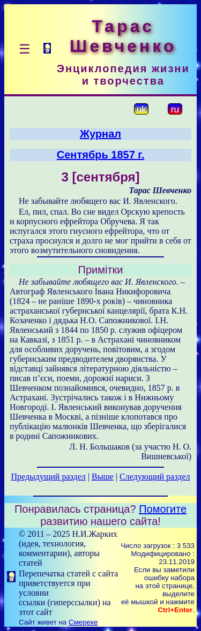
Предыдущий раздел (48, 476)
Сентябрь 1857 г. (100, 155)
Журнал (100, 134)
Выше (103, 476)
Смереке (83, 622)
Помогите (163, 509)
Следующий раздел (155, 476)
